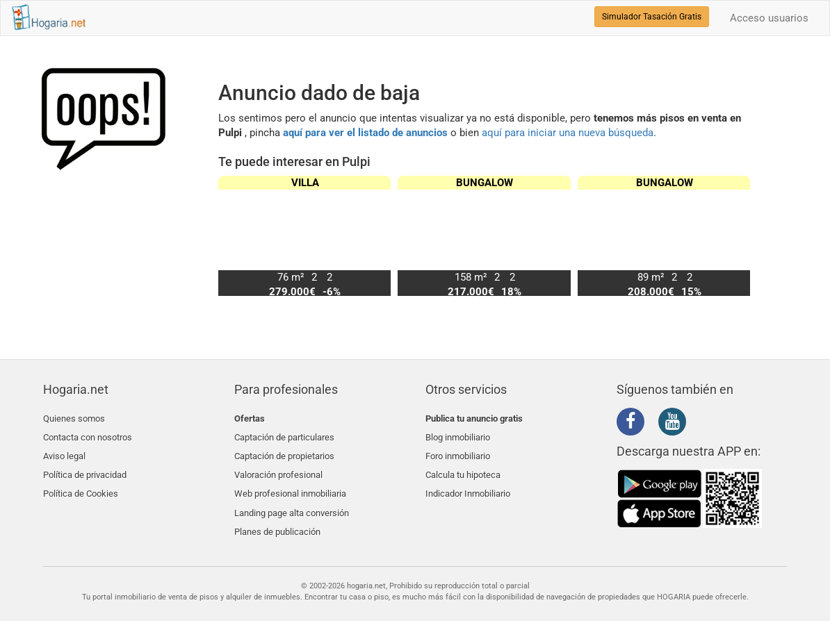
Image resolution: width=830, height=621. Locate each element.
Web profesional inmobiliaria (290, 484)
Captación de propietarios (284, 451)
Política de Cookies (80, 484)
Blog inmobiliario (457, 434)
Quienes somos (74, 418)
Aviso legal (64, 451)
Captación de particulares (284, 434)
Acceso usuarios (769, 18)
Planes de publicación (277, 516)
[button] (734, 235)
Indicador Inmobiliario (467, 484)
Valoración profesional (278, 467)
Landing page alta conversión (291, 500)
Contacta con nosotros (87, 434)
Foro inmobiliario (457, 451)
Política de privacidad (85, 467)
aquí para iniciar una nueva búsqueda (567, 132)
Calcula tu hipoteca (463, 467)
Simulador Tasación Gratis (651, 17)
